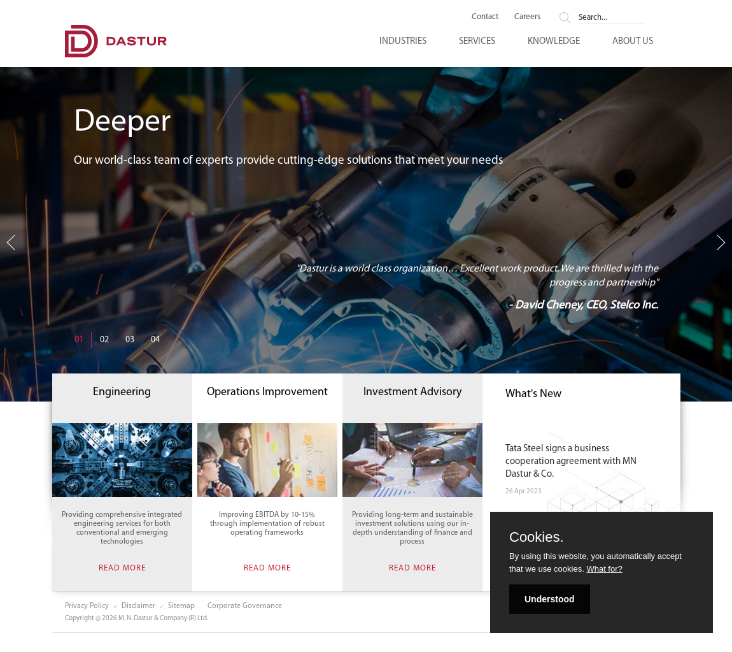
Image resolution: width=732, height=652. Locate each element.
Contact (485, 17)
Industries (402, 42)
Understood (549, 599)
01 (78, 340)
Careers (527, 17)
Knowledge (554, 42)
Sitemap (181, 606)
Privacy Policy (87, 606)
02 (104, 340)
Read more (122, 567)
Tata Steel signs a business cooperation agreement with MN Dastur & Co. (571, 461)
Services (477, 42)
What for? (604, 569)
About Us (632, 42)
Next (721, 242)
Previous (13, 247)
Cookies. (536, 537)
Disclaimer (138, 606)
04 (155, 340)
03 (129, 340)
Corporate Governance (245, 606)
